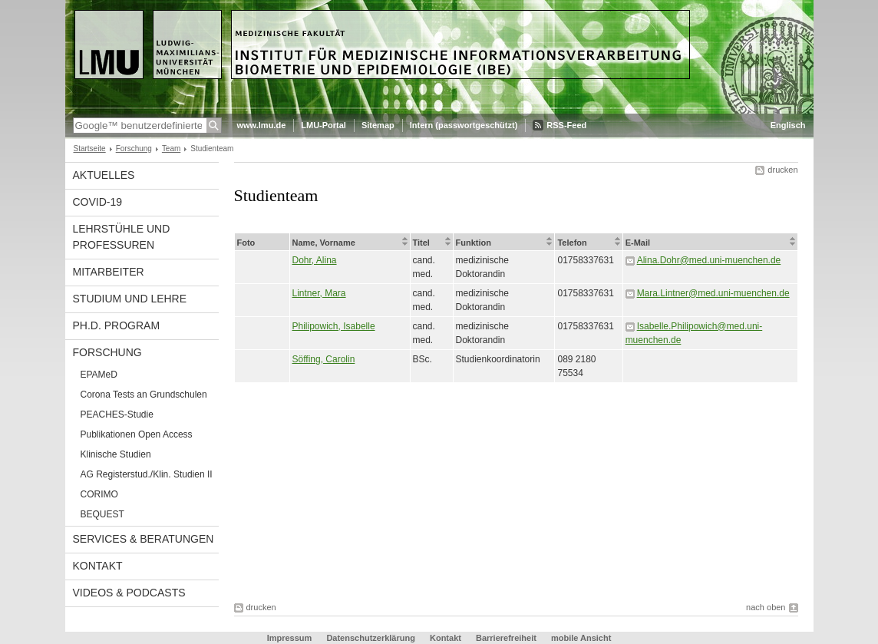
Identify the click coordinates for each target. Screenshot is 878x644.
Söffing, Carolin (323, 359)
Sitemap (377, 125)
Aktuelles (104, 175)
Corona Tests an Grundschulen (144, 394)
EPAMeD (99, 374)
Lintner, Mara (319, 293)
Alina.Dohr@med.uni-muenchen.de (709, 260)
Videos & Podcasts (129, 592)
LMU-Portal (323, 125)
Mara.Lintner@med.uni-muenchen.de (713, 293)
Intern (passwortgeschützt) (464, 125)
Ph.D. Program (116, 325)
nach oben (765, 607)
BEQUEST (102, 514)
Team (171, 148)
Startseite (90, 148)
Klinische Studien (116, 454)
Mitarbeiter (108, 272)
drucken (782, 169)
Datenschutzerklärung (370, 637)
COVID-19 (98, 202)
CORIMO (99, 494)
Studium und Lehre (130, 298)
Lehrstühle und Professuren (121, 237)
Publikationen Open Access (137, 434)
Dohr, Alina (314, 260)
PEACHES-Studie (117, 414)
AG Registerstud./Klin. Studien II (147, 474)
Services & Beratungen (143, 539)
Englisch (788, 125)
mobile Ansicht (581, 637)
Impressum (289, 637)
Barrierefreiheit (507, 637)
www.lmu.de (261, 125)
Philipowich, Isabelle (333, 326)
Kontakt (98, 566)
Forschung (134, 148)
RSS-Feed (566, 125)
